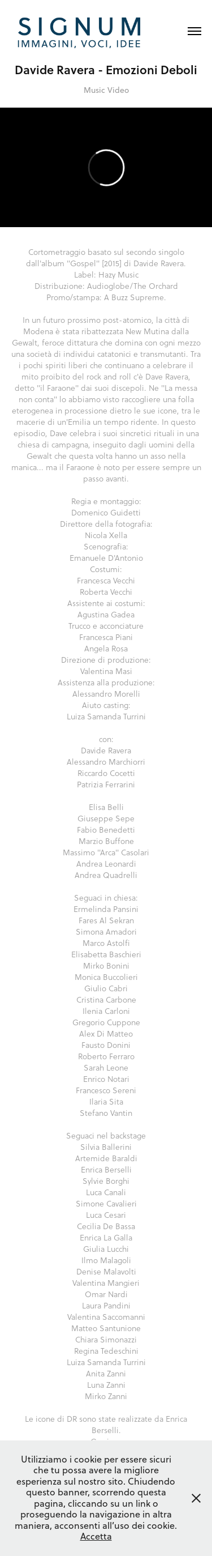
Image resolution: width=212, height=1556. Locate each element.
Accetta (96, 1536)
